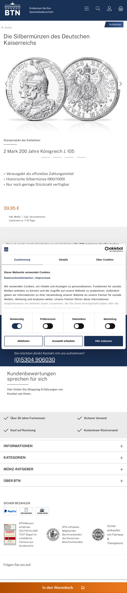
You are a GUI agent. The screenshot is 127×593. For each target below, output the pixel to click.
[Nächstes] (120, 84)
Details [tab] (63, 259)
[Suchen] (98, 8)
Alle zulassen (103, 340)
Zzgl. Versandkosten (34, 216)
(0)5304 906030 (34, 359)
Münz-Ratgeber (18, 469)
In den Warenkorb (63, 587)
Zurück (6, 27)
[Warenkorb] (119, 8)
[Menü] (86, 8)
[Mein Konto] (109, 8)
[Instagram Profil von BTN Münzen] (15, 574)
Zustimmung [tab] (22, 259)
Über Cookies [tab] (105, 259)
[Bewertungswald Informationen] (24, 574)
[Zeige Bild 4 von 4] (81, 157)
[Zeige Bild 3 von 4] (69, 157)
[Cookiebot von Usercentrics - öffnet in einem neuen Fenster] (107, 249)
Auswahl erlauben (63, 340)
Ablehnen (23, 340)
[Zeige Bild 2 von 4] (57, 157)
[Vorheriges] (6, 84)
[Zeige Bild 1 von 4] (45, 157)
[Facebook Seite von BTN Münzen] (7, 574)
